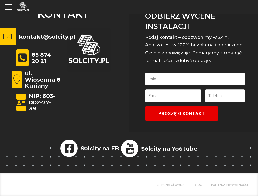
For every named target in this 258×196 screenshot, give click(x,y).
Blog (198, 185)
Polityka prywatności (229, 185)
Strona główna (171, 185)
